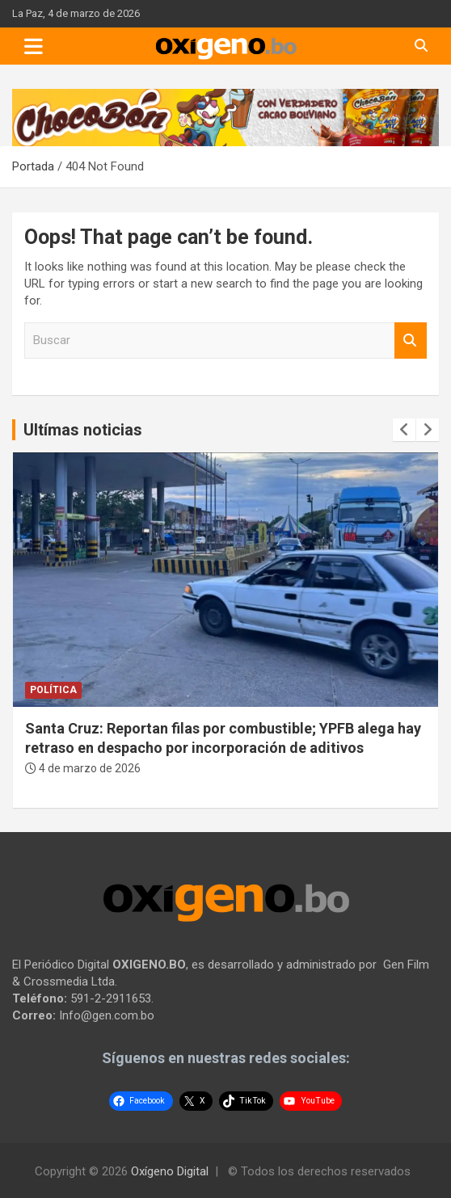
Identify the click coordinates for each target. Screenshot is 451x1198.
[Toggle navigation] (33, 46)
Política (53, 690)
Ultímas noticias (82, 429)
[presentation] (404, 429)
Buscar (410, 340)
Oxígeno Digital (170, 1171)
